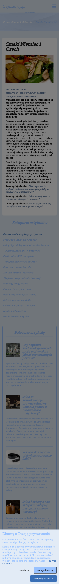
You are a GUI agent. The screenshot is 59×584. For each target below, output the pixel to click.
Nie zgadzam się (45, 570)
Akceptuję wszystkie (43, 578)
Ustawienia (23, 570)
